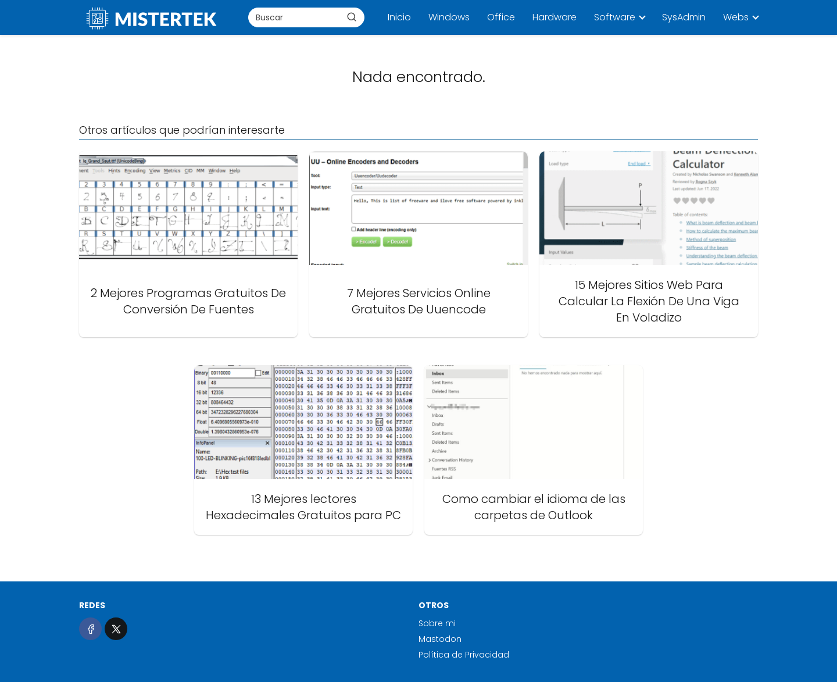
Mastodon (440, 639)
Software (614, 17)
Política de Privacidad (464, 654)
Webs (736, 17)
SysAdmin (684, 17)
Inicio (399, 17)
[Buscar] (351, 17)
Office (501, 17)
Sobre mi (437, 623)
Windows (449, 17)
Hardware (554, 17)
